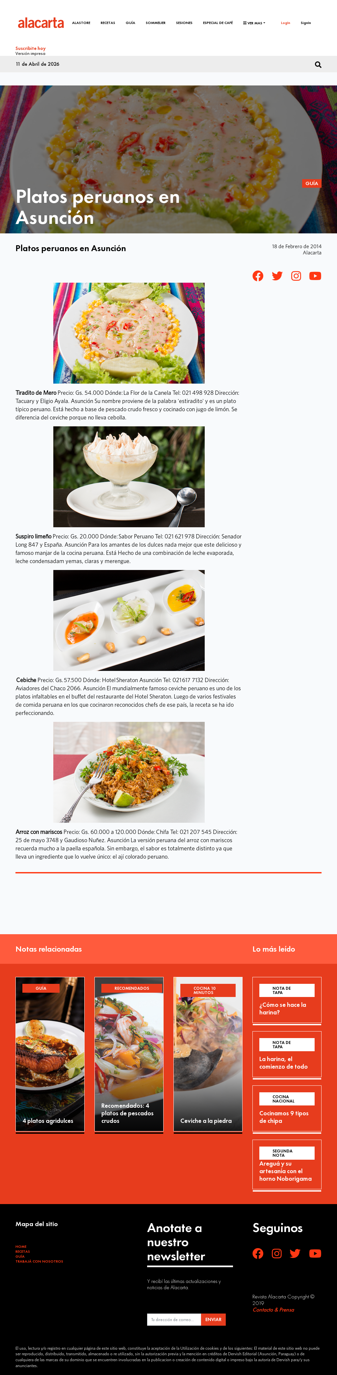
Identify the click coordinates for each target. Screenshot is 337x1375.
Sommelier (156, 22)
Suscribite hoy (30, 48)
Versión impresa (30, 53)
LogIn (285, 22)
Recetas (108, 22)
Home (20, 1246)
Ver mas (252, 23)
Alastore (82, 22)
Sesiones (184, 22)
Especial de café (218, 22)
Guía (131, 22)
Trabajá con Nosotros (39, 1260)
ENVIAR (213, 1319)
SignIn (306, 22)
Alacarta (312, 252)
